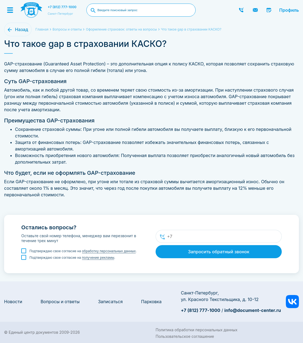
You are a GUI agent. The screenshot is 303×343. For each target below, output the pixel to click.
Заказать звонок (241, 10)
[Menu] (10, 10)
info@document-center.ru (252, 310)
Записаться (110, 301)
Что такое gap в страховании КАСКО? (191, 29)
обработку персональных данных (109, 251)
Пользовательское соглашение (185, 336)
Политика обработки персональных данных (196, 329)
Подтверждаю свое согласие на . (83, 251)
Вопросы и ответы (60, 301)
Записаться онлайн (269, 10)
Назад (21, 29)
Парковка (151, 301)
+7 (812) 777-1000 (62, 7)
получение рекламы (98, 257)
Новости (13, 301)
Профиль (289, 10)
